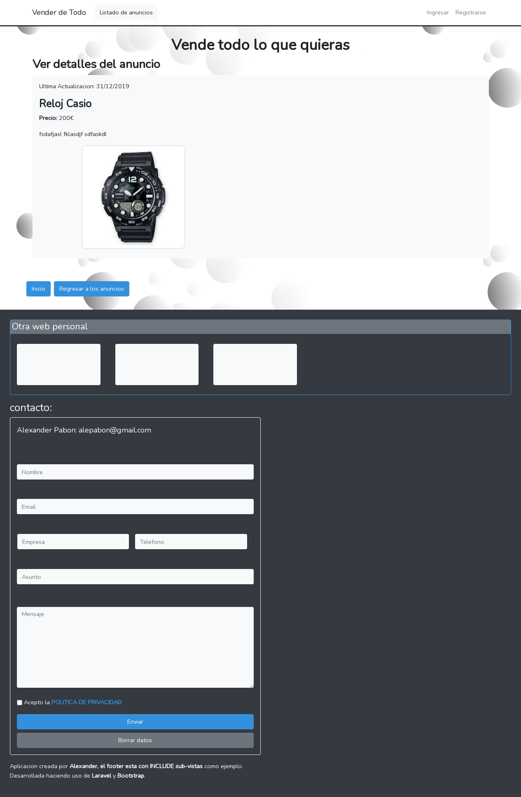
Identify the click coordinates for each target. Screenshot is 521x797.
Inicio (38, 288)
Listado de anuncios (126, 12)
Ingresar (438, 12)
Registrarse (471, 12)
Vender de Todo (59, 12)
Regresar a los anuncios (91, 288)
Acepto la (73, 702)
